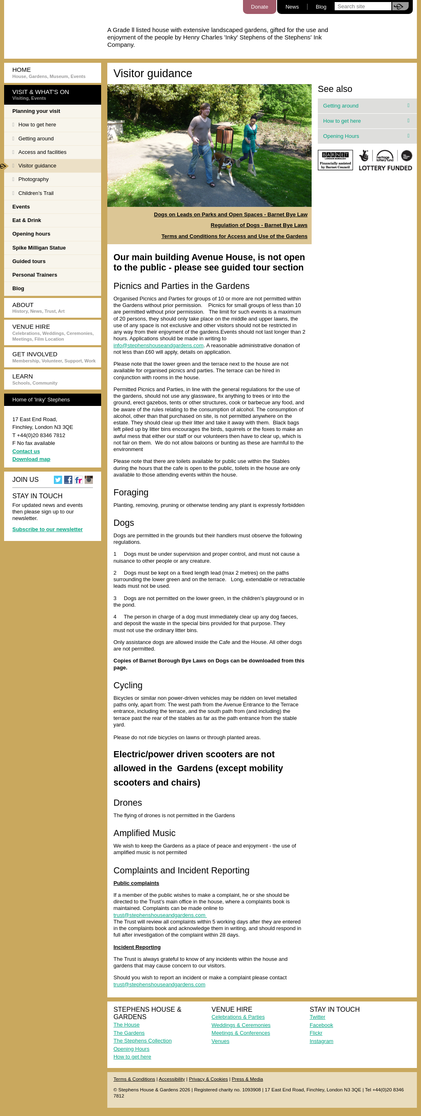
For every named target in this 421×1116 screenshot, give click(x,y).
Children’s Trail (33, 193)
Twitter (317, 1017)
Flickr (316, 1033)
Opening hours (31, 234)
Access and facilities (39, 152)
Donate (259, 7)
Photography (30, 179)
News (292, 7)
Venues (220, 1041)
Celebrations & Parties (238, 1017)
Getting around (33, 138)
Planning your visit (36, 111)
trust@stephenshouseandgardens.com (160, 915)
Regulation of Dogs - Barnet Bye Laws (259, 225)
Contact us (26, 451)
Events (21, 207)
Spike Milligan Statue (39, 248)
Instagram (321, 1041)
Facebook (321, 1025)
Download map (31, 459)
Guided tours (29, 261)
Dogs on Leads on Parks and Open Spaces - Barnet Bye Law (231, 214)
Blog (321, 7)
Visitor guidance (30, 166)
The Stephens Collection (142, 1041)
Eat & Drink (26, 220)
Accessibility (172, 1079)
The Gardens (129, 1033)
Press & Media (247, 1079)
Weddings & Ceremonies (241, 1025)
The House (126, 1025)
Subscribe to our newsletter (47, 529)
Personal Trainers (34, 275)
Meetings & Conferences (241, 1033)
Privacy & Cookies (208, 1079)
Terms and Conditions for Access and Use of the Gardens (235, 236)
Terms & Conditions (134, 1079)
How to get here (34, 124)
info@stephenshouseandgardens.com (158, 345)
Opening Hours (366, 136)
